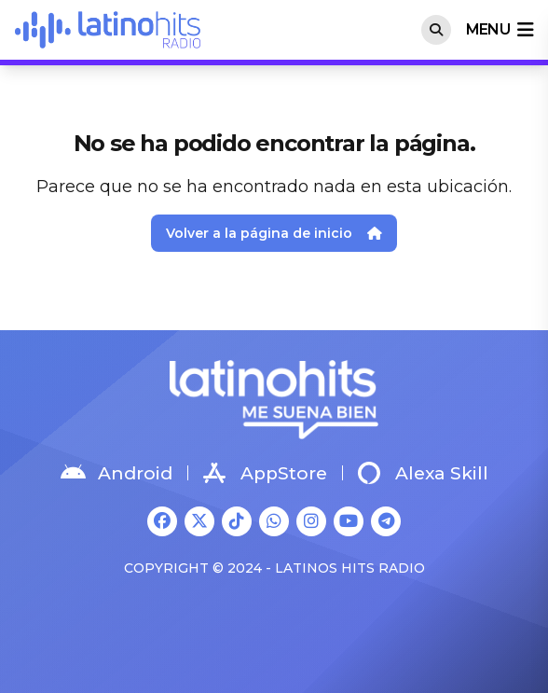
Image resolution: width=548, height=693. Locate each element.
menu (499, 30)
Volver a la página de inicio (274, 233)
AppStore (265, 473)
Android (116, 473)
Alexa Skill (423, 473)
